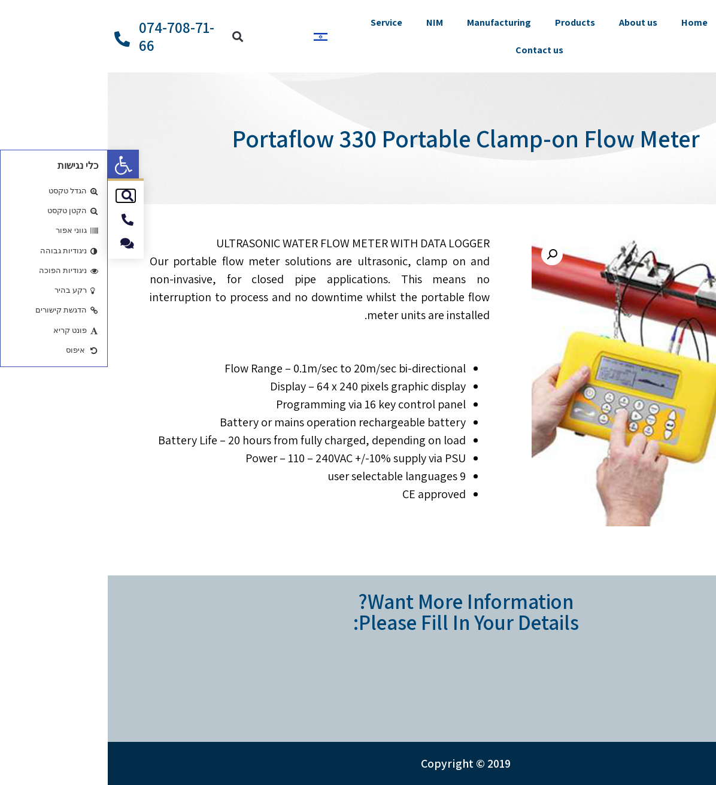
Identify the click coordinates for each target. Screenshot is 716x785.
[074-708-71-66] (14, 39)
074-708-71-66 (69, 36)
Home (587, 22)
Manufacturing (391, 22)
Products (467, 22)
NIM (326, 22)
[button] (15, 165)
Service (279, 22)
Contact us (432, 50)
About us (530, 22)
